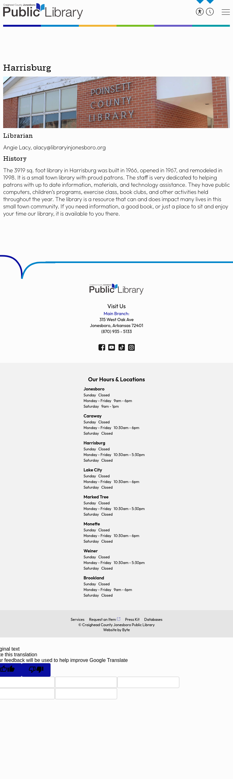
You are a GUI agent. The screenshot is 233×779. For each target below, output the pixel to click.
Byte (126, 629)
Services (77, 619)
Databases (153, 619)
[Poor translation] (36, 670)
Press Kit (132, 619)
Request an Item (102, 619)
